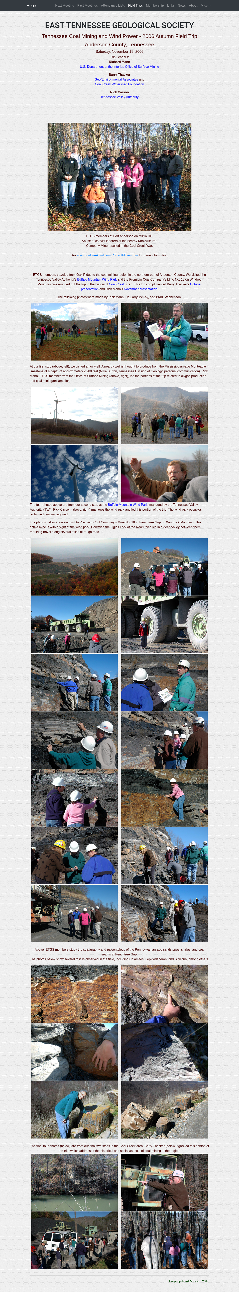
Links (171, 5)
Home (32, 5)
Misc (204, 5)
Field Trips (135, 5)
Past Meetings (87, 5)
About (193, 5)
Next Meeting (64, 5)
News (182, 5)
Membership (155, 5)
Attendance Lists (113, 5)
